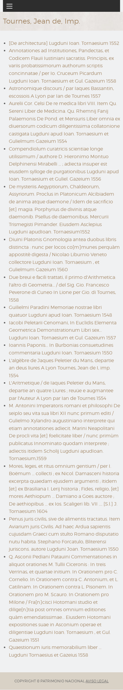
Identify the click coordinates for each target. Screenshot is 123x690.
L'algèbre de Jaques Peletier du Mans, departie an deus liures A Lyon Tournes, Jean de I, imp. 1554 (61, 368)
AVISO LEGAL (97, 681)
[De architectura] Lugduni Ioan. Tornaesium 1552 (64, 43)
